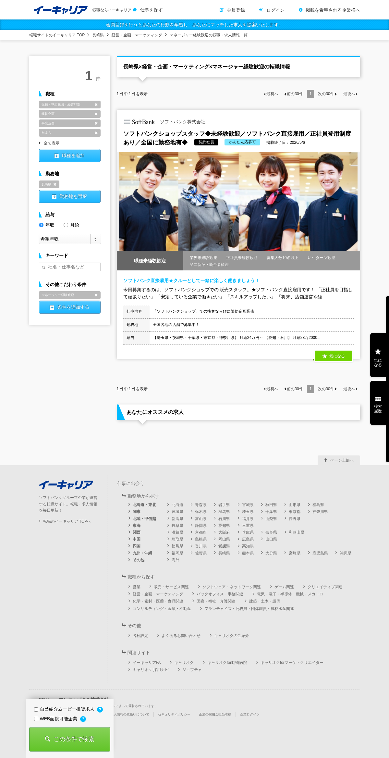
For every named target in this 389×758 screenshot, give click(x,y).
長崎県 (98, 35)
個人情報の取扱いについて (129, 714)
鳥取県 (177, 539)
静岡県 (201, 525)
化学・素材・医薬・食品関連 (158, 601)
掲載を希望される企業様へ (333, 10)
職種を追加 (73, 155)
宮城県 (248, 505)
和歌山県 (296, 532)
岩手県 (224, 505)
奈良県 (271, 532)
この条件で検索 (74, 739)
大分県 (271, 553)
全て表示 (51, 143)
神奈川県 (320, 511)
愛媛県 (224, 546)
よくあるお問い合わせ (181, 635)
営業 (136, 587)
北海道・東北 (144, 505)
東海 (136, 525)
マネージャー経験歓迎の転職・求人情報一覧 (209, 35)
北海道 (177, 505)
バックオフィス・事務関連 (220, 594)
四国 (136, 546)
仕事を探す (151, 9)
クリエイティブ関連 (325, 587)
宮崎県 (294, 553)
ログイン (275, 10)
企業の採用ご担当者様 (215, 714)
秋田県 (271, 505)
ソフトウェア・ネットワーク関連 (231, 587)
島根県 (201, 539)
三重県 (248, 525)
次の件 (326, 94)
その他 (138, 560)
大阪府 (224, 532)
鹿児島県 (320, 553)
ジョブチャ (192, 669)
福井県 (248, 518)
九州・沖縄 (142, 553)
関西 (136, 532)
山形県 (294, 505)
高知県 (248, 546)
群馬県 (224, 511)
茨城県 (177, 511)
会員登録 (236, 10)
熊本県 (248, 553)
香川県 (201, 546)
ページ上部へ (342, 460)
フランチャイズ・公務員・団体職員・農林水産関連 (249, 608)
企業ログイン (250, 714)
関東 (136, 511)
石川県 (224, 518)
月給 (71, 224)
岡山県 (224, 539)
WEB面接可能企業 (56, 718)
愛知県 (224, 525)
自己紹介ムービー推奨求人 (65, 709)
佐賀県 (201, 553)
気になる (337, 356)
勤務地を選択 (73, 196)
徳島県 (177, 546)
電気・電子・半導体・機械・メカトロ (290, 594)
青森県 (201, 505)
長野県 (294, 518)
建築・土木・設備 (264, 601)
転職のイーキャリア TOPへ (67, 521)
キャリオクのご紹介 (231, 635)
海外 (175, 560)
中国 (136, 539)
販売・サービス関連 (171, 587)
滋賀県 (177, 532)
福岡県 (177, 553)
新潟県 (177, 518)
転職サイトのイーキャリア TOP (57, 35)
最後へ (349, 94)
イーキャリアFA (147, 662)
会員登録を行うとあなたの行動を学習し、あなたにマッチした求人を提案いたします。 (194, 24)
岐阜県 (177, 525)
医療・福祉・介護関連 (216, 601)
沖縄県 (345, 553)
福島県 (318, 505)
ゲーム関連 (284, 587)
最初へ (272, 94)
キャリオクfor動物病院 (227, 662)
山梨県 (271, 518)
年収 (47, 224)
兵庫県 (248, 532)
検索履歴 (378, 408)
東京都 (294, 511)
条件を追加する (73, 307)
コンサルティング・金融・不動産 (162, 608)
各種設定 (140, 635)
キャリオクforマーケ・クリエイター (292, 662)
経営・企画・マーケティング (137, 35)
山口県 (271, 539)
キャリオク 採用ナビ (151, 669)
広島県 (248, 539)
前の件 (295, 94)
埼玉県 (248, 511)
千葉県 (271, 511)
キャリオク (184, 662)
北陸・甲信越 (144, 518)
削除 (96, 104)
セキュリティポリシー (174, 714)
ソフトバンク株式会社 (164, 122)
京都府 (201, 532)
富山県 (201, 518)
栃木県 (201, 511)
